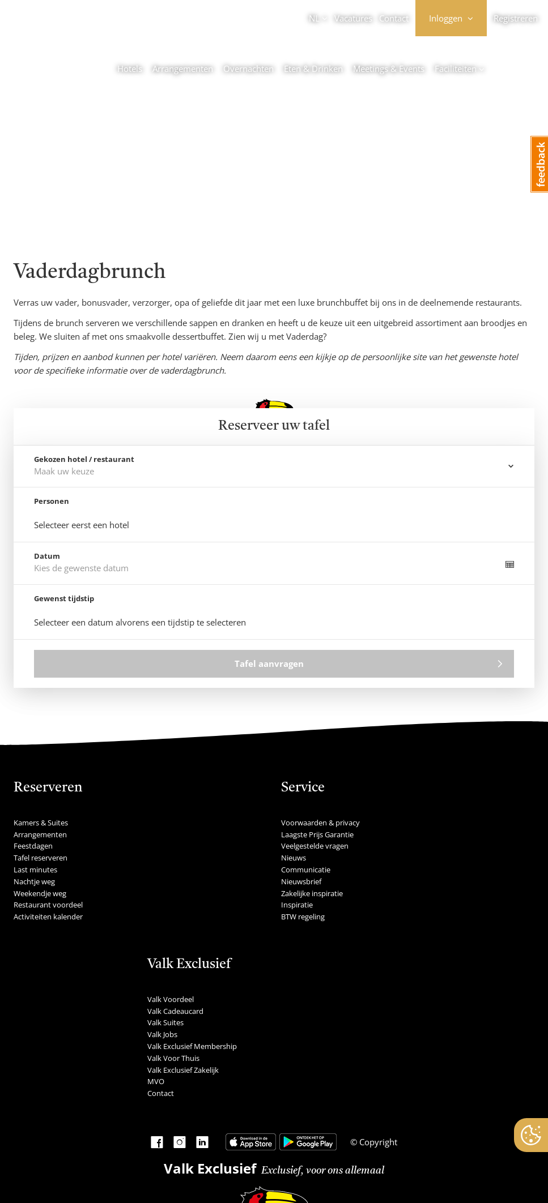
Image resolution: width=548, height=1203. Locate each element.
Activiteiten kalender (48, 916)
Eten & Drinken (313, 68)
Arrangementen (182, 68)
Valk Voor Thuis (173, 1058)
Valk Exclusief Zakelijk (183, 1070)
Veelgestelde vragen (315, 846)
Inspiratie (297, 905)
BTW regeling (303, 916)
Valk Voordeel (170, 999)
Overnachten (248, 68)
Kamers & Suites (41, 822)
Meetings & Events (388, 68)
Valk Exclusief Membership (192, 1046)
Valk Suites (165, 1022)
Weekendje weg (40, 893)
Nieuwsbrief (301, 881)
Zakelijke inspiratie (312, 893)
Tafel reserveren (40, 858)
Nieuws (293, 858)
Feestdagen (33, 846)
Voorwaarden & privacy (320, 822)
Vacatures (353, 18)
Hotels (129, 68)
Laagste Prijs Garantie (317, 834)
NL (314, 18)
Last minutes (35, 869)
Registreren (516, 18)
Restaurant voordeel (48, 905)
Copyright (377, 1142)
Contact (394, 18)
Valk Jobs (162, 1034)
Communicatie (305, 869)
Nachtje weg (34, 881)
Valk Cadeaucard (175, 1011)
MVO (155, 1081)
